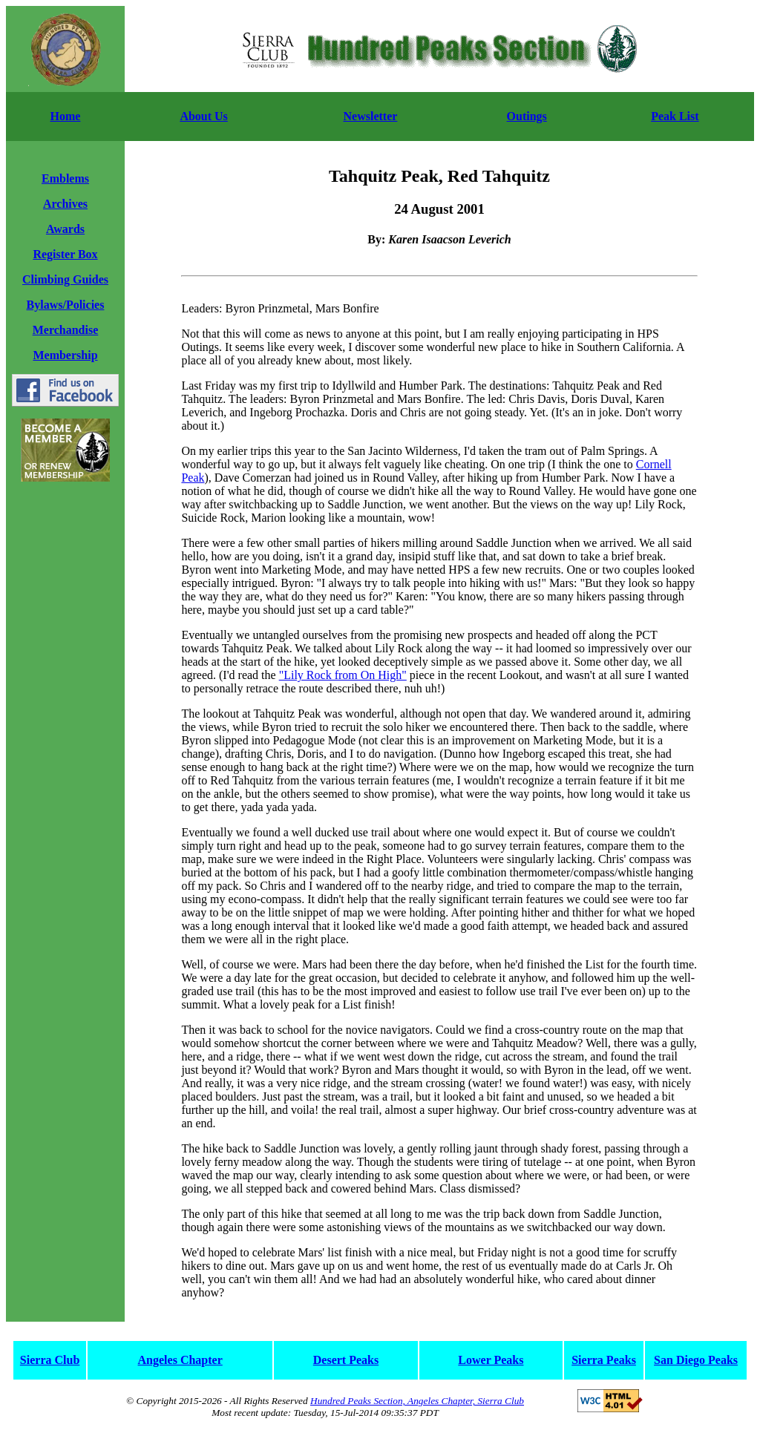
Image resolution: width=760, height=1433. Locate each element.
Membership (65, 355)
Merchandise (66, 330)
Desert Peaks (346, 1360)
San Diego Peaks (696, 1360)
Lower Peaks (490, 1360)
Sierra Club (49, 1360)
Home (65, 116)
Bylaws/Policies (66, 304)
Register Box (65, 254)
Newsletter (371, 116)
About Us (203, 116)
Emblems (65, 178)
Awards (65, 229)
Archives (65, 203)
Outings (527, 116)
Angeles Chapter (180, 1360)
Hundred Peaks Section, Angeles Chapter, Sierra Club (417, 1400)
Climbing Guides (65, 279)
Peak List (674, 116)
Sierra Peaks (603, 1360)
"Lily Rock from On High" (343, 675)
